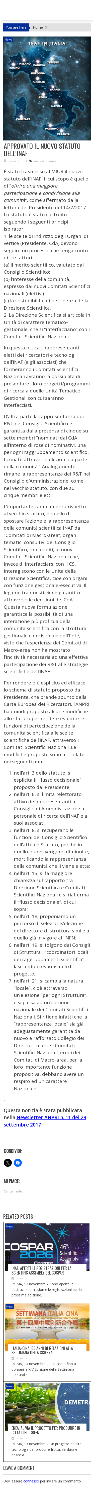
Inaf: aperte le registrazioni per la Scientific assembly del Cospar (41, 1270)
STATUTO (51, 161)
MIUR (42, 161)
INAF (35, 161)
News (8, 39)
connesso (31, 1481)
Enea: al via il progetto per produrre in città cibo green (46, 1430)
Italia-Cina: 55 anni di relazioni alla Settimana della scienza (42, 1350)
